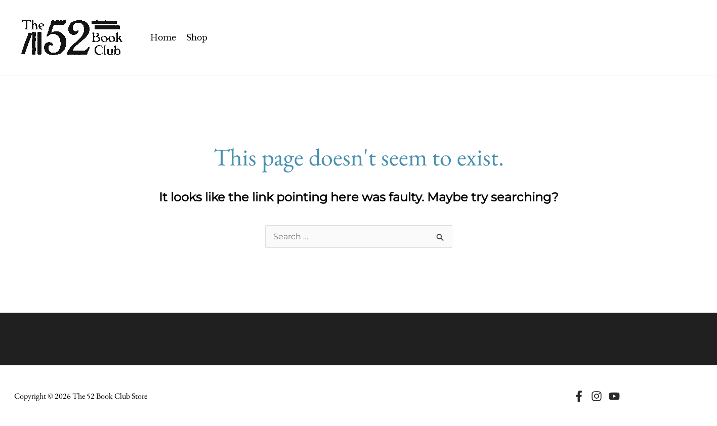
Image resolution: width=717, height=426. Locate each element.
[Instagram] (596, 396)
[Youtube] (614, 396)
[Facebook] (578, 396)
